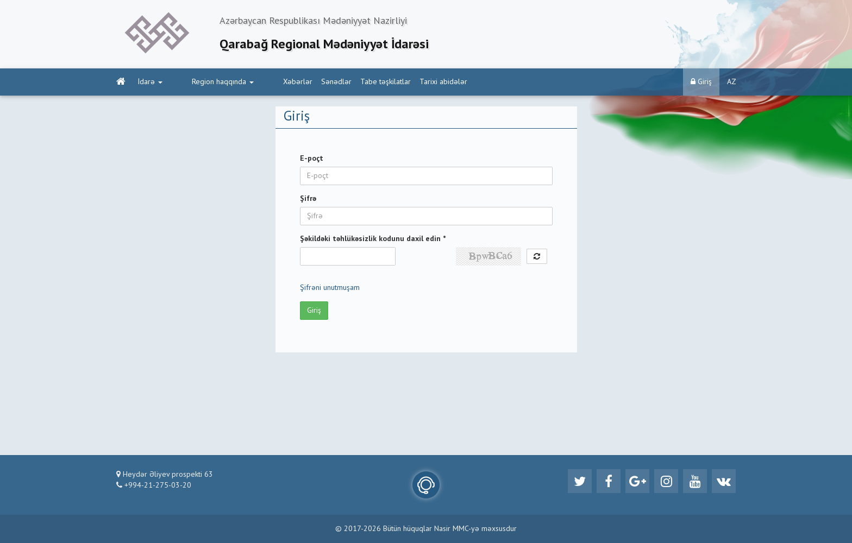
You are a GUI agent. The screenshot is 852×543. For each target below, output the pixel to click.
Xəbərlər (256, 82)
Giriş (701, 82)
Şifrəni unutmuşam (330, 288)
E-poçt (311, 158)
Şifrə (308, 199)
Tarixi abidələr (402, 82)
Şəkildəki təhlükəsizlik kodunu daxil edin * (373, 239)
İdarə (150, 82)
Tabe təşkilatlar (344, 82)
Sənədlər (295, 82)
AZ (731, 82)
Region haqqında (202, 82)
